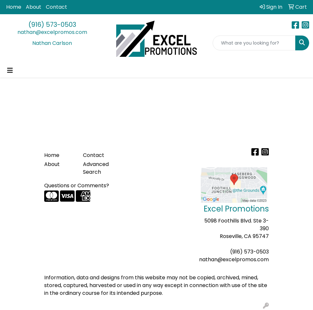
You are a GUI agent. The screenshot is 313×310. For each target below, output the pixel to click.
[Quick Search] (254, 43)
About (33, 7)
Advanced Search (96, 168)
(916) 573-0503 (52, 24)
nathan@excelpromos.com (52, 32)
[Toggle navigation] (10, 70)
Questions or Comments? (76, 185)
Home (13, 7)
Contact (56, 7)
